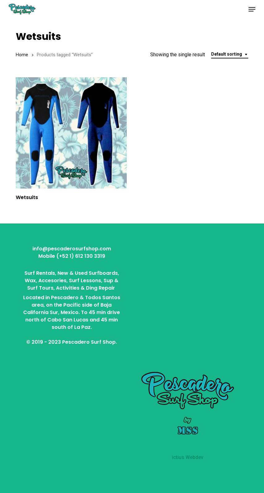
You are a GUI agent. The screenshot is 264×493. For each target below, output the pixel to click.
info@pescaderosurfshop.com (71, 248)
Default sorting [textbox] (226, 54)
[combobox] (229, 54)
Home (22, 54)
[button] (252, 9)
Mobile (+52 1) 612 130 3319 (71, 256)
